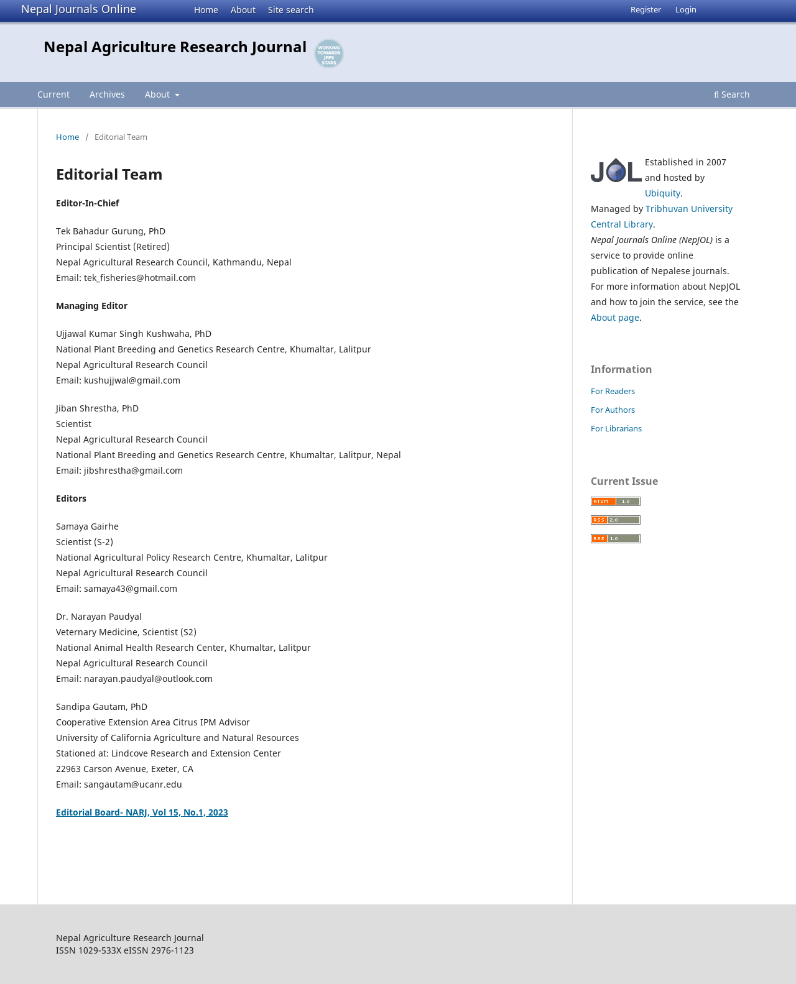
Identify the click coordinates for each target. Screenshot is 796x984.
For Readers (613, 391)
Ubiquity (662, 193)
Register (646, 9)
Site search (291, 10)
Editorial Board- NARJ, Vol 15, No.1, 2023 (142, 812)
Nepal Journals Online (78, 8)
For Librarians (616, 428)
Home (206, 10)
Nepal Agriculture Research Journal (175, 46)
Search (732, 94)
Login (685, 9)
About (243, 10)
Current (53, 94)
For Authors (613, 409)
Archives (107, 94)
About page (615, 317)
